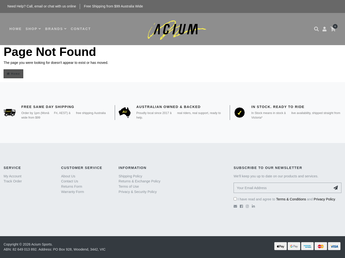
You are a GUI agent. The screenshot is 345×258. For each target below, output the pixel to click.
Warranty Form (72, 192)
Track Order (13, 181)
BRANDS (56, 29)
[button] (316, 29)
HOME (15, 29)
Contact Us (69, 181)
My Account (12, 176)
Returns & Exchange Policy (139, 181)
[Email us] (235, 206)
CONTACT (81, 29)
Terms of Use (129, 186)
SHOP (33, 29)
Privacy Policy (324, 199)
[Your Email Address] (282, 188)
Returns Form (71, 186)
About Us (68, 176)
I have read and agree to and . (285, 199)
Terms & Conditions (291, 199)
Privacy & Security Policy (138, 192)
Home (13, 73)
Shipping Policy (130, 176)
